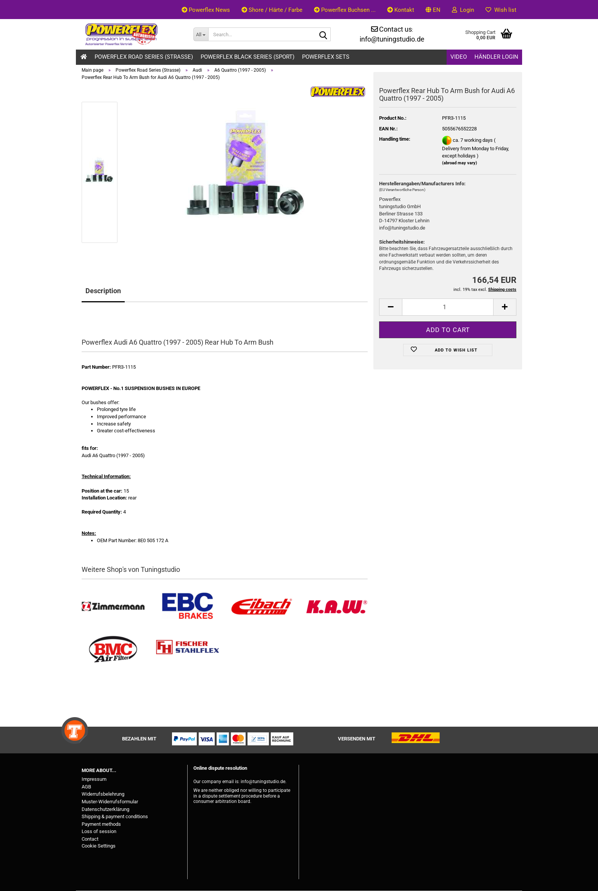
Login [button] (463, 9)
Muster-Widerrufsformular (110, 801)
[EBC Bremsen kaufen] (187, 607)
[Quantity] (448, 307)
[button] (433, 9)
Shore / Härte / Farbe (271, 9)
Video (458, 56)
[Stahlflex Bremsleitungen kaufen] (187, 649)
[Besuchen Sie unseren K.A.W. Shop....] (336, 607)
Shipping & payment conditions (115, 816)
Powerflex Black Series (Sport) (247, 56)
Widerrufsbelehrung (103, 794)
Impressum (94, 779)
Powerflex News (206, 9)
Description (103, 291)
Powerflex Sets (325, 56)
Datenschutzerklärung (105, 809)
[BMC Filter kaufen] (113, 649)
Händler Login (496, 56)
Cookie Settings (99, 846)
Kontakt (400, 9)
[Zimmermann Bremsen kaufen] (113, 607)
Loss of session (99, 831)
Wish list (500, 9)
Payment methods (101, 824)
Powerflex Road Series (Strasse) (144, 56)
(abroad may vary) (459, 163)
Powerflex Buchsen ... (345, 9)
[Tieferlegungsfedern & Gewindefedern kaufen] (261, 607)
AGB (86, 787)
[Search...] (200, 34)
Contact (90, 839)
